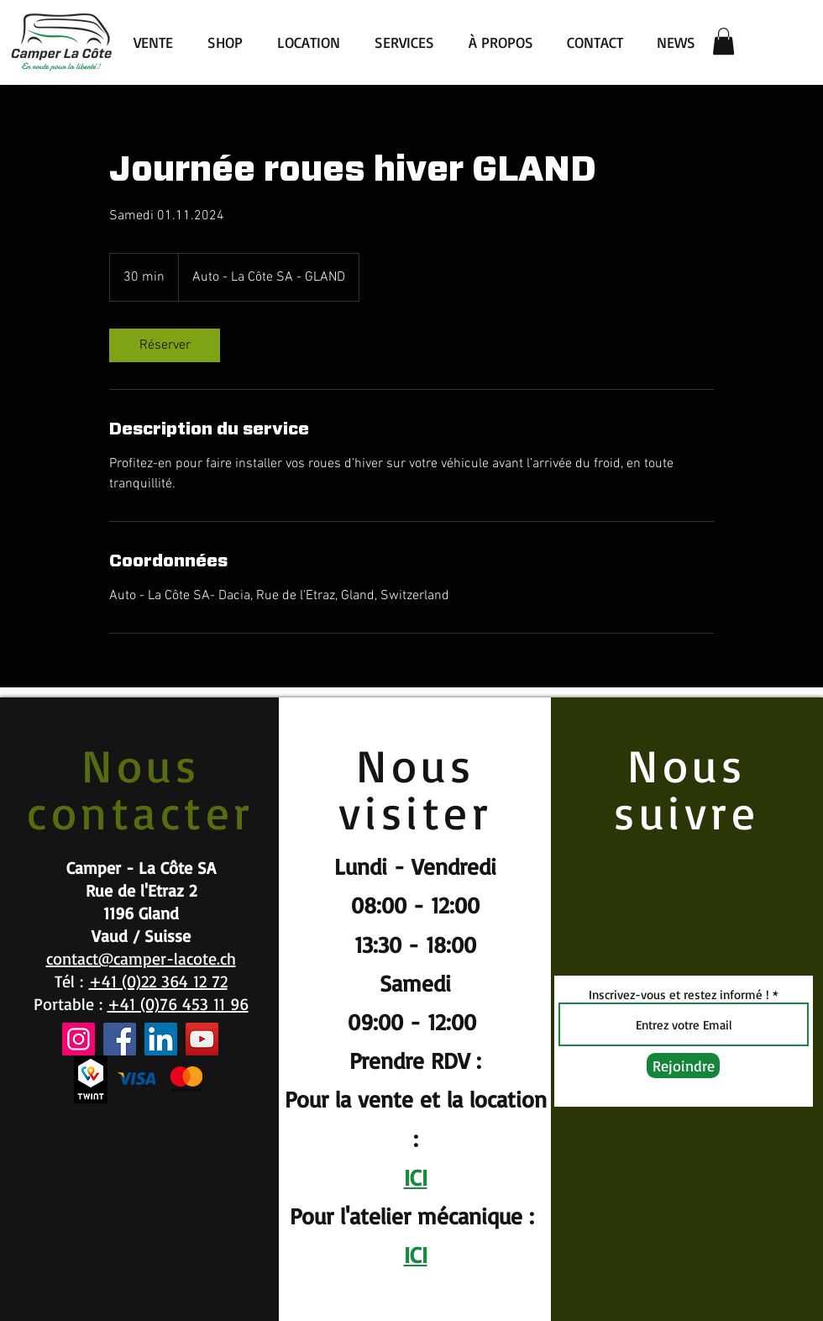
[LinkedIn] (160, 1039)
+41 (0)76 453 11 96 (178, 1003)
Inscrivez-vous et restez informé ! (679, 994)
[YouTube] (202, 1039)
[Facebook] (119, 1039)
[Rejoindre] (683, 1065)
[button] (723, 41)
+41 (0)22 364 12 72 (158, 981)
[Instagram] (78, 1039)
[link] (164, 345)
